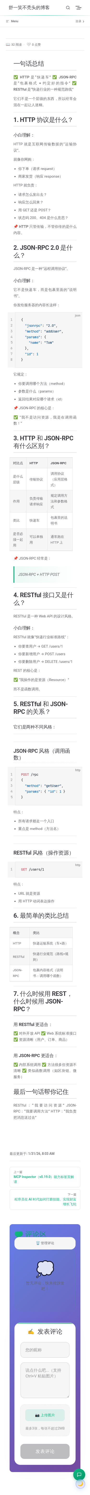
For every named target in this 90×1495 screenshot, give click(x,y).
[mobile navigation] (81, 7)
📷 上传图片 (45, 1415)
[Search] (68, 7)
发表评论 (45, 1451)
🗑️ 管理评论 (45, 1243)
